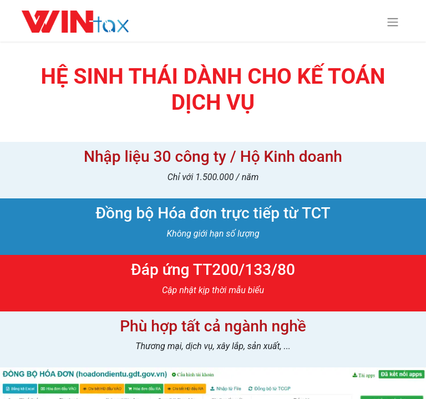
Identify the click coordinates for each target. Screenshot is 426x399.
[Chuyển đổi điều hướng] (392, 22)
